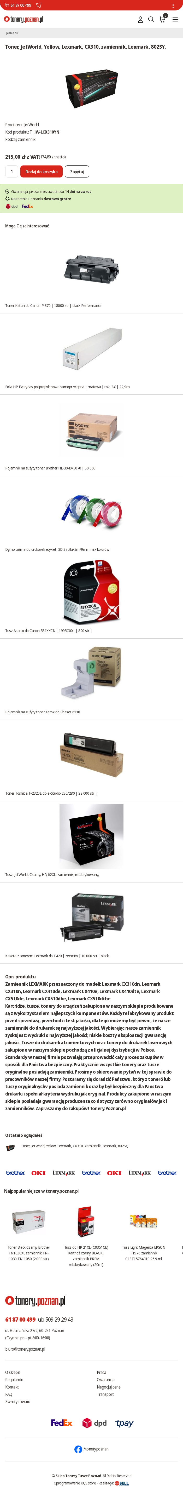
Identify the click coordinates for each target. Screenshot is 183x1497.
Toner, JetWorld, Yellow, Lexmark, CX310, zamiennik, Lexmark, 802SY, (74, 1145)
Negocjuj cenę (109, 1387)
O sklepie (13, 1372)
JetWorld (31, 125)
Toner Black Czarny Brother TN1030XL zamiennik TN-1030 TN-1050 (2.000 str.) (29, 1252)
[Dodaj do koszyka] (41, 171)
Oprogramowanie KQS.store (75, 1482)
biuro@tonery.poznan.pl (25, 1349)
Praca (101, 1372)
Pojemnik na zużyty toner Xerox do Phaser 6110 (42, 711)
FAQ (8, 1394)
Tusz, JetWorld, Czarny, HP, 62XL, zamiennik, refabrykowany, (52, 874)
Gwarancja (106, 1380)
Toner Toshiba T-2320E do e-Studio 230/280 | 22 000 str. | (51, 793)
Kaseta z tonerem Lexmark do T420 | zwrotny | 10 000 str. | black (57, 955)
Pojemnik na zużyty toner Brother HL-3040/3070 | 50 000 (50, 468)
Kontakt (12, 1387)
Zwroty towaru (17, 1401)
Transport (105, 1394)
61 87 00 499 (20, 5)
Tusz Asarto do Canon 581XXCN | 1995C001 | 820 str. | (48, 630)
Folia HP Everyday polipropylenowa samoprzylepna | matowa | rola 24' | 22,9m (67, 386)
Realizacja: (113, 1482)
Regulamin (14, 1380)
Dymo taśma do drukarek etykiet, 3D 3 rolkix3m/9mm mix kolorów (57, 549)
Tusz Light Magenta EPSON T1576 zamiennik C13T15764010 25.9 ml (143, 1252)
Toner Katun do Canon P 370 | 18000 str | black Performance (53, 305)
